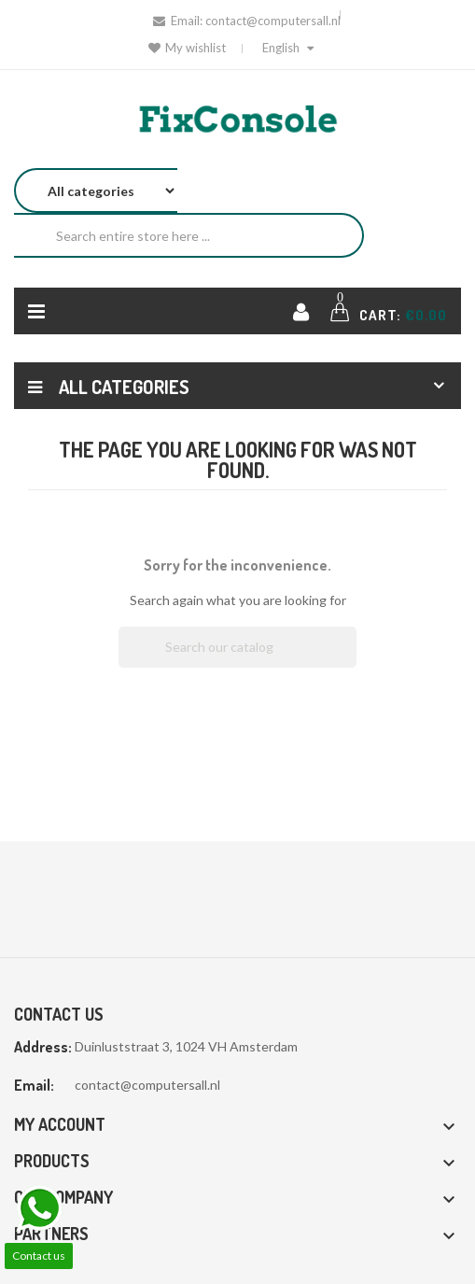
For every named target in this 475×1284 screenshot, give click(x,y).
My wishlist (187, 47)
